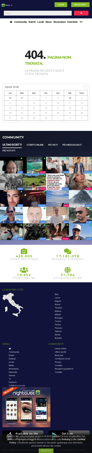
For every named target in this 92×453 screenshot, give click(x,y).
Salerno (58, 331)
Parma (58, 324)
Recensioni (59, 21)
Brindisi (58, 338)
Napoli (58, 301)
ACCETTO (46, 450)
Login (61, 5)
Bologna (59, 318)
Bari (57, 294)
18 (70, 108)
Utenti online (35, 144)
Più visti (53, 144)
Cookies (58, 365)
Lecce (57, 297)
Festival (12, 358)
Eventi (32, 21)
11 (70, 103)
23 (46, 113)
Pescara (58, 328)
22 (34, 113)
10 (58, 103)
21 (22, 113)
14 (22, 108)
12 (82, 103)
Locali (40, 21)
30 (10, 98)
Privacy (58, 362)
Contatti (58, 372)
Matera (58, 311)
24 (58, 113)
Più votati (8, 150)
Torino (58, 321)
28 (22, 117)
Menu (7, 6)
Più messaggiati (71, 144)
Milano (58, 314)
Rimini (57, 334)
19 (82, 108)
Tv (81, 21)
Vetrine (12, 375)
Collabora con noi (17, 385)
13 (10, 108)
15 (34, 108)
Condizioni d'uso (62, 358)
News (48, 21)
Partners (12, 382)
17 (58, 108)
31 (22, 98)
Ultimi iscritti (12, 144)
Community (20, 21)
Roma (57, 304)
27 (10, 117)
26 (82, 113)
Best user (59, 355)
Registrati (80, 5)
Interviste (72, 21)
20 (10, 113)
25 (70, 113)
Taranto (58, 307)
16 (46, 108)
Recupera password (64, 368)
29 (34, 117)
